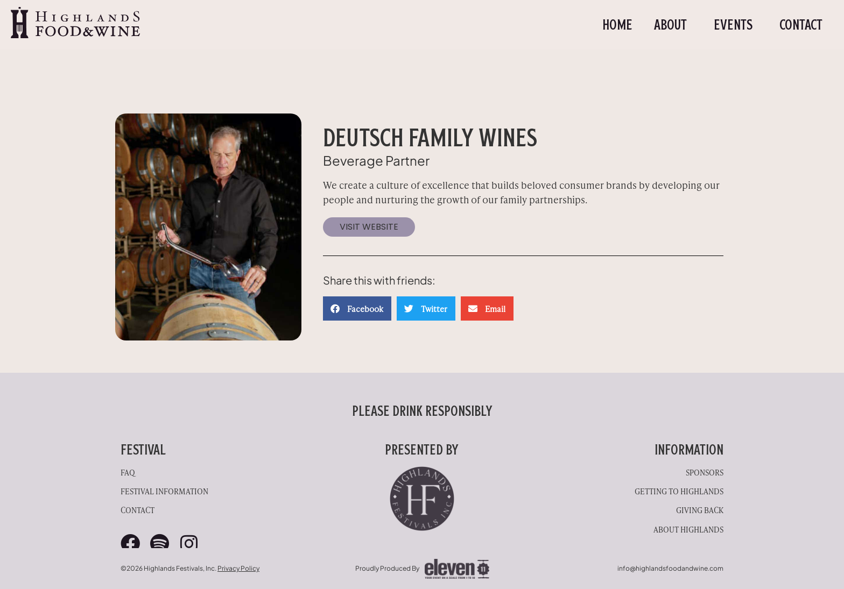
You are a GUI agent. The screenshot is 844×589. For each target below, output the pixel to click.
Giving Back (699, 509)
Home (617, 24)
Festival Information (164, 490)
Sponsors (704, 472)
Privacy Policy (238, 568)
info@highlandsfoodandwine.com (670, 568)
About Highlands (688, 529)
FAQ (128, 472)
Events (736, 24)
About (673, 24)
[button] (357, 308)
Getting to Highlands (679, 490)
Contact (800, 24)
